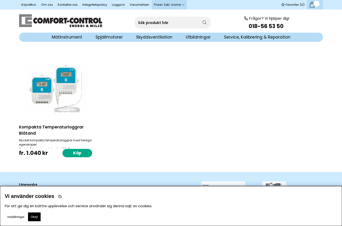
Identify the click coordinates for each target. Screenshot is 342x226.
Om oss (47, 4)
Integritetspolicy (94, 4)
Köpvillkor (28, 4)
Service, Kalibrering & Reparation (257, 37)
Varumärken (139, 4)
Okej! (34, 217)
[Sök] (173, 23)
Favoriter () (292, 4)
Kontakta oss (68, 4)
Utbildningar (198, 37)
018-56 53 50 (267, 26)
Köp (77, 153)
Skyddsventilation (154, 37)
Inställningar (15, 217)
